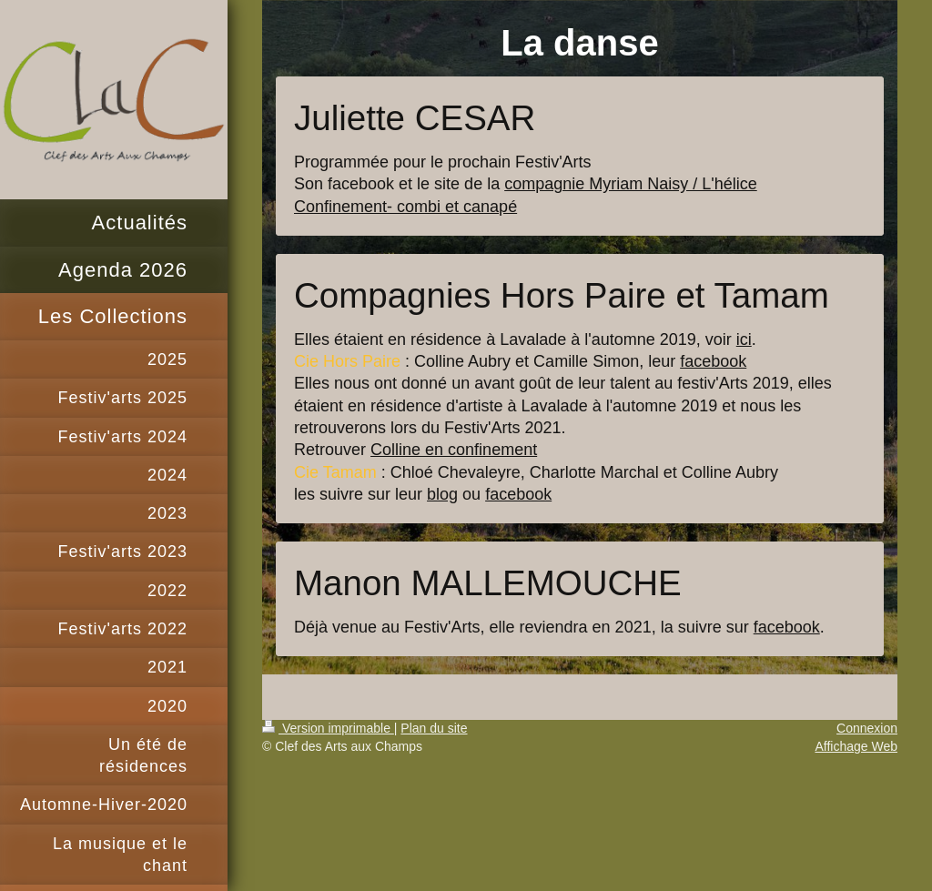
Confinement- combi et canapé (405, 206)
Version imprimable (328, 728)
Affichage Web (856, 746)
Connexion (866, 728)
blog (442, 494)
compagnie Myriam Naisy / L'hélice (630, 184)
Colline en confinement (453, 449)
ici (744, 339)
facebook (713, 361)
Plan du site (433, 728)
